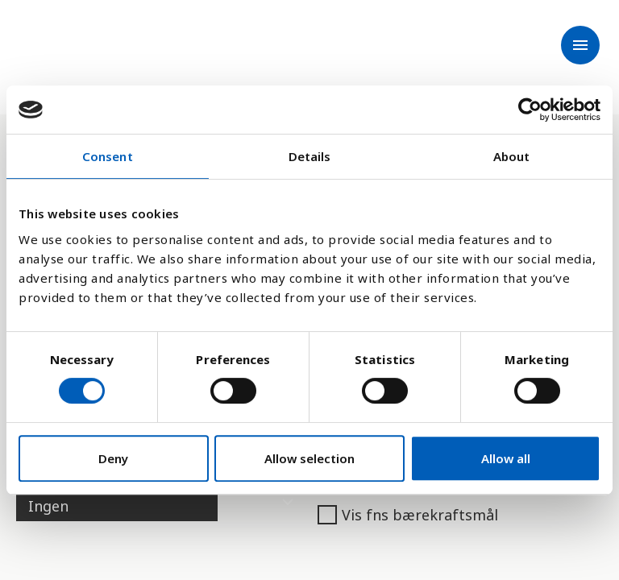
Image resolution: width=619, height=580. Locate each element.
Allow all (505, 458)
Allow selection (309, 458)
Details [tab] (310, 156)
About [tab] (511, 156)
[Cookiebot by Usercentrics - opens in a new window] (529, 109)
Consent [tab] (107, 156)
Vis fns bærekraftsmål (408, 514)
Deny (113, 458)
